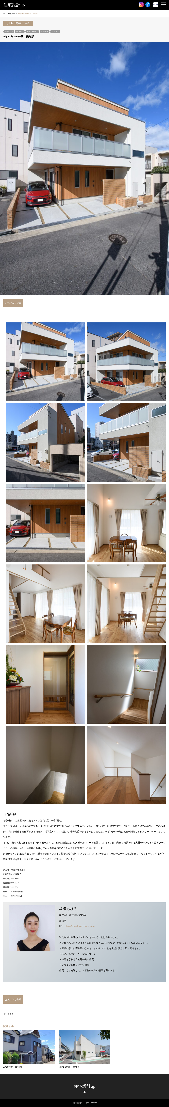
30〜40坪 (44, 31)
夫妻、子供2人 (32, 31)
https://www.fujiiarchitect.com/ (80, 926)
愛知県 (11, 1014)
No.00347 (19, 31)
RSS (84, 1092)
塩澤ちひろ (9, 31)
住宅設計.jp (84, 1086)
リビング (55, 31)
